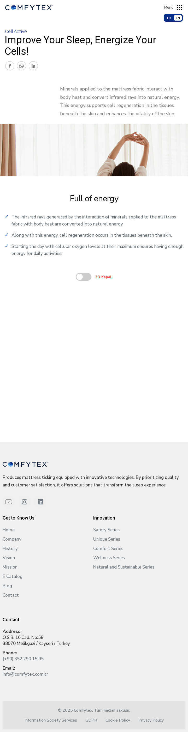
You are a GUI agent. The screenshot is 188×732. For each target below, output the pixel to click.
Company (12, 539)
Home (9, 530)
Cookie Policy (117, 720)
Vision (9, 558)
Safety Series (106, 530)
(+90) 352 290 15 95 (23, 659)
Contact (11, 595)
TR (169, 18)
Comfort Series (108, 549)
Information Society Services (51, 720)
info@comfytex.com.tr (25, 674)
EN (178, 18)
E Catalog (12, 577)
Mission (10, 567)
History (10, 549)
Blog (7, 586)
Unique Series (106, 539)
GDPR (91, 720)
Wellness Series (109, 558)
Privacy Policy (151, 720)
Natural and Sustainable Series (123, 567)
